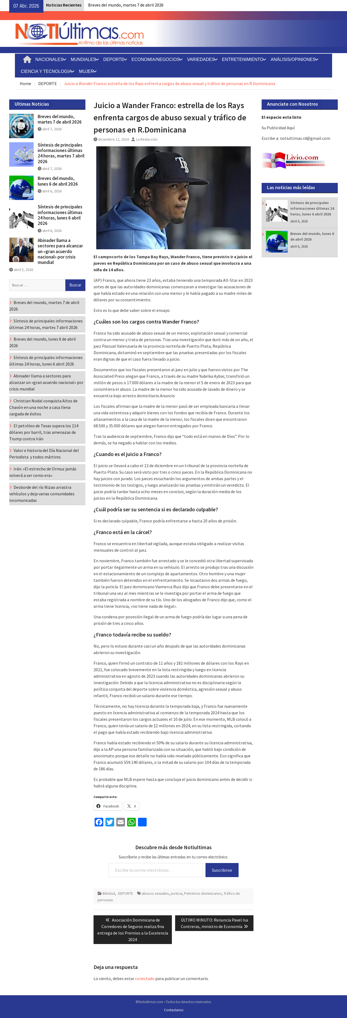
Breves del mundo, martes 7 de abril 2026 (125, 5)
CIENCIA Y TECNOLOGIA (46, 71)
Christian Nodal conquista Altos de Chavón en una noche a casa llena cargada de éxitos (43, 407)
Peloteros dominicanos (203, 893)
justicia (176, 893)
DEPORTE (113, 59)
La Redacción (147, 139)
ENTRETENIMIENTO (243, 59)
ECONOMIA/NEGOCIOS (155, 59)
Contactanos (173, 1010)
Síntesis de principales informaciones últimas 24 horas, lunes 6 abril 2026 (312, 208)
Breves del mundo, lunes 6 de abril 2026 (58, 181)
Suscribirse (222, 870)
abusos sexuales (155, 893)
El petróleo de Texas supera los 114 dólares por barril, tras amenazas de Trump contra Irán (43, 432)
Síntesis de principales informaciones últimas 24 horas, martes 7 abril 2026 (61, 153)
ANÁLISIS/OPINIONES (293, 59)
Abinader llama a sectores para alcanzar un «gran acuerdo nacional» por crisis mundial (60, 251)
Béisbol (109, 893)
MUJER (86, 71)
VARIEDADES (201, 59)
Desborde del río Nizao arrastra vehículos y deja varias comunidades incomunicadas (42, 493)
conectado (145, 978)
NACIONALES (49, 59)
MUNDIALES (83, 59)
